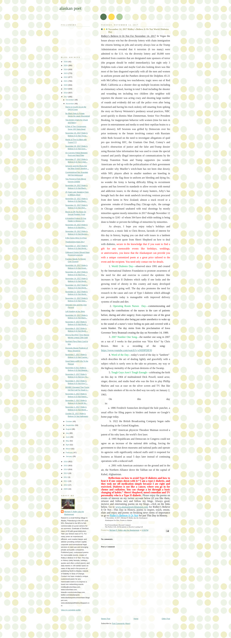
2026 (66, 62)
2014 (66, 469)
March (68, 449)
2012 (66, 477)
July (67, 433)
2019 (66, 89)
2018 (66, 93)
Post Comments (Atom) (121, 623)
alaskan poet (70, 8)
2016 (66, 461)
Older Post (166, 619)
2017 (66, 97)
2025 (66, 65)
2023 (66, 73)
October (69, 421)
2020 (66, 85)
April (68, 445)
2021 (66, 81)
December (70, 100)
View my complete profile (71, 610)
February (69, 453)
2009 (66, 489)
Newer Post (105, 619)
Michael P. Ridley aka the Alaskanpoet (74, 513)
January (69, 456)
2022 (66, 77)
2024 (66, 69)
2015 (66, 466)
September (70, 425)
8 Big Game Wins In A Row (76, 238)
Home (136, 619)
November (70, 104)
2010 (66, 485)
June (68, 437)
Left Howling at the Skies (75, 311)
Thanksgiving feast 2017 (75, 242)
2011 (66, 481)
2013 (66, 473)
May (68, 441)
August (69, 429)
